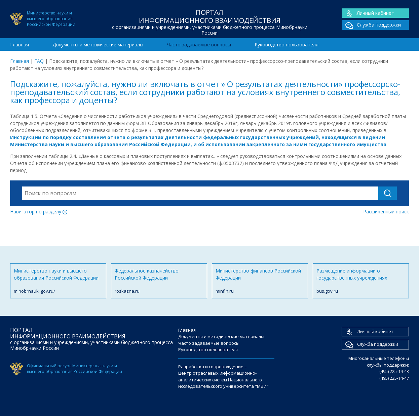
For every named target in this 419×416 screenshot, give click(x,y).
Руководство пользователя (286, 44)
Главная (19, 44)
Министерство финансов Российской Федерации (260, 281)
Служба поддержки (371, 25)
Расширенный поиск (386, 211)
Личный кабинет (368, 13)
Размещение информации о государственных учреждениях (360, 281)
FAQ (39, 61)
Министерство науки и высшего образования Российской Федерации (58, 281)
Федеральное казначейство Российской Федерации (159, 281)
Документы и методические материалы (97, 44)
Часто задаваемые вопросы (199, 44)
